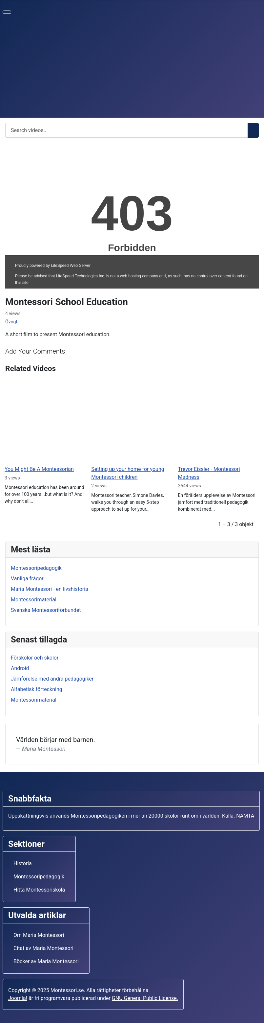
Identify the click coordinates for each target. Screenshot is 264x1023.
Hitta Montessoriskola (39, 890)
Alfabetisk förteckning (36, 689)
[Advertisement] (132, 68)
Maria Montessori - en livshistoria (49, 589)
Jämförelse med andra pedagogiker (52, 679)
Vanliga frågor (27, 578)
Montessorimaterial (33, 599)
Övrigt (11, 321)
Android (20, 668)
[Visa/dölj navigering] (7, 12)
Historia (22, 863)
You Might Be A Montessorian (39, 469)
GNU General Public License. (145, 998)
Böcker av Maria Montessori (46, 961)
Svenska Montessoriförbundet (46, 610)
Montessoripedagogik (36, 568)
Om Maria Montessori (38, 935)
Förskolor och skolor (34, 658)
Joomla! (17, 998)
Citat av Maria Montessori (43, 948)
